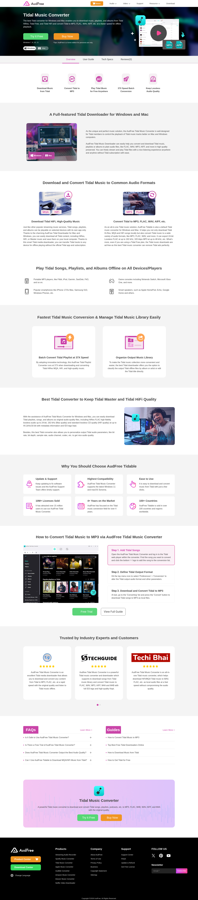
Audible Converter (62, 869)
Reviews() (126, 57)
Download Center (23, 865)
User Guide (88, 57)
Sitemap (94, 873)
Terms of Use (96, 857)
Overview (70, 57)
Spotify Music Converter (64, 857)
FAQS (123, 857)
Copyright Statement (99, 869)
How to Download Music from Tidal (123, 751)
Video (125, 3)
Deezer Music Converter (65, 877)
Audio (111, 3)
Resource (154, 3)
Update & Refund (128, 861)
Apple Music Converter (64, 865)
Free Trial (86, 609)
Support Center (127, 853)
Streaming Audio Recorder (65, 853)
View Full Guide (113, 609)
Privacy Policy (96, 861)
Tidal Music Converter (64, 861)
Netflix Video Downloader (65, 881)
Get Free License (128, 865)
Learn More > (86, 728)
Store (98, 3)
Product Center (22, 857)
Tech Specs (107, 57)
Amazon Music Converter (65, 873)
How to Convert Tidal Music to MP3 (123, 736)
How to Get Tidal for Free (119, 758)
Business (94, 865)
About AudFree (96, 853)
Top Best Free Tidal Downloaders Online (126, 743)
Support (140, 3)
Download (170, 3)
